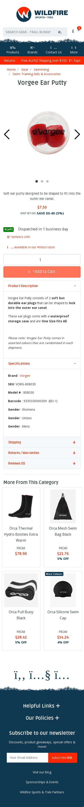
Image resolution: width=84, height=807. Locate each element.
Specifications (19, 364)
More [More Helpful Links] (74, 50)
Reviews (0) (16, 463)
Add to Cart (42, 271)
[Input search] (28, 32)
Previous (6, 134)
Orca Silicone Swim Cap (63, 614)
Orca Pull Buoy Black (21, 614)
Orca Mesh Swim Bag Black (63, 531)
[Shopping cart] (75, 31)
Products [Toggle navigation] (12, 50)
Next (77, 134)
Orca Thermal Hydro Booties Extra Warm (21, 534)
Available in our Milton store (31, 247)
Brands (32, 50)
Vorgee (25, 376)
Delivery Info (18, 237)
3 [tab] (47, 181)
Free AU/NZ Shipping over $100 (42, 60)
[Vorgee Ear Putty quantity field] (42, 259)
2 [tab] (42, 181)
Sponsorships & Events (42, 782)
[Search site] (60, 32)
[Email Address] (27, 758)
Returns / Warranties (23, 453)
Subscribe (62, 758)
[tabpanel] (42, 133)
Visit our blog (42, 772)
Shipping (14, 442)
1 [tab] (36, 181)
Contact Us (54, 50)
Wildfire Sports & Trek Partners (42, 792)
